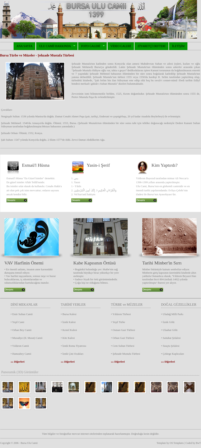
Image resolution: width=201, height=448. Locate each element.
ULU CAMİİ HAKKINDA (55, 46)
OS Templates (177, 443)
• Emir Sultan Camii (22, 314)
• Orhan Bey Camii (21, 330)
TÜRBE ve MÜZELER (126, 304)
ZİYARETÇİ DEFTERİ (151, 46)
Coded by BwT (193, 443)
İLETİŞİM (178, 46)
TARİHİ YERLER (73, 304)
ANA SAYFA (25, 46)
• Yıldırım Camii (20, 345)
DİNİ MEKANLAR (24, 304)
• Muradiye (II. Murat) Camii (26, 337)
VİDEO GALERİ (121, 46)
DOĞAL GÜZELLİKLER (178, 304)
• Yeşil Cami (17, 322)
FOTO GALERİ (91, 46)
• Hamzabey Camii (21, 353)
